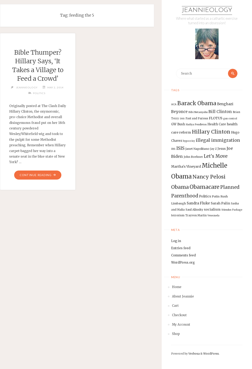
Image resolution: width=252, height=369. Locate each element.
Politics (39, 93)
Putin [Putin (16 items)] (216, 196)
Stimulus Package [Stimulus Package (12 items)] (231, 209)
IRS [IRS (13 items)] (173, 148)
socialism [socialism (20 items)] (212, 209)
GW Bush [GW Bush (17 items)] (178, 124)
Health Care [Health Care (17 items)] (216, 124)
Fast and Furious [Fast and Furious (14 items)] (197, 118)
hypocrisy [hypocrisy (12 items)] (189, 141)
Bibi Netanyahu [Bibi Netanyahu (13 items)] (198, 112)
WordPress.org (183, 262)
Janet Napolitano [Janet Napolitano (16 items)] (197, 149)
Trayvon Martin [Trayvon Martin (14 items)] (196, 215)
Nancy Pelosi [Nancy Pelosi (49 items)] (209, 176)
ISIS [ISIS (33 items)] (180, 148)
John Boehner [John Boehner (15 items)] (193, 157)
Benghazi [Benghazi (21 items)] (225, 104)
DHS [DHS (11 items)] (182, 118)
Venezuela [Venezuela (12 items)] (213, 215)
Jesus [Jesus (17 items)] (222, 149)
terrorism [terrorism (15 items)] (177, 215)
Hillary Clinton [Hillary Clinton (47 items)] (211, 132)
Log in (176, 241)
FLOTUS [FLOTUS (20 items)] (215, 118)
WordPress (211, 353)
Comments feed (183, 255)
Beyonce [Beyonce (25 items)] (179, 111)
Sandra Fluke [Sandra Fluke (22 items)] (198, 203)
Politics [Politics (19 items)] (205, 196)
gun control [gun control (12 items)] (230, 118)
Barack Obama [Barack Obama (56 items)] (196, 103)
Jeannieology (207, 10)
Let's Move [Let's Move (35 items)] (216, 156)
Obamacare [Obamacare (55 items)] (204, 186)
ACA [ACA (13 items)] (173, 104)
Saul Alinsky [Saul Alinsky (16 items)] (194, 209)
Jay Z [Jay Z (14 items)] (213, 149)
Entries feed (180, 248)
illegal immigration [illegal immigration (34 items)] (218, 140)
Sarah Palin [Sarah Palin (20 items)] (220, 203)
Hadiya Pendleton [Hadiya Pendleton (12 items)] (196, 124)
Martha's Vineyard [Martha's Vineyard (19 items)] (186, 166)
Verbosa (194, 353)
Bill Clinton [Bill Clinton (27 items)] (220, 111)
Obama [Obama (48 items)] (180, 187)
